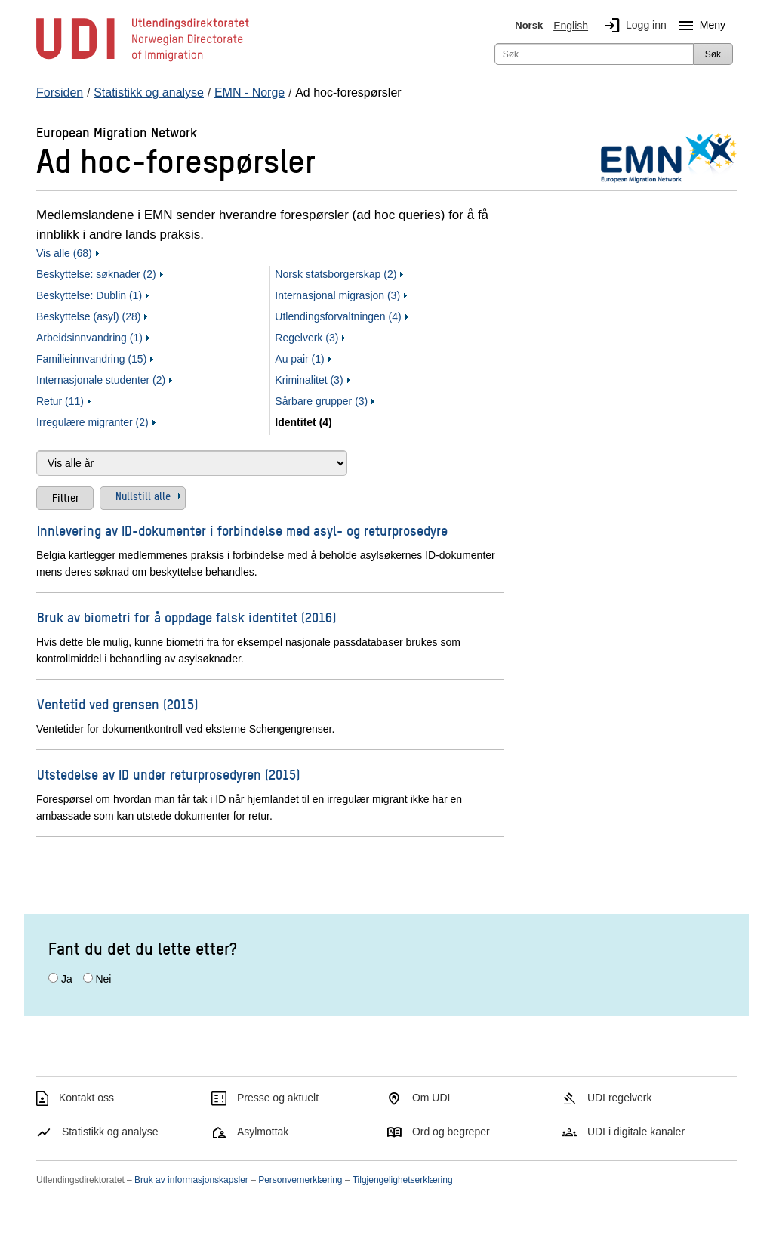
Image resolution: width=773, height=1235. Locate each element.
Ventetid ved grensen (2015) (117, 703)
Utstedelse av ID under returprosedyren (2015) (168, 774)
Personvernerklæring (300, 1180)
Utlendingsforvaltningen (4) (338, 316)
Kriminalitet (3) (309, 380)
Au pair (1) (299, 359)
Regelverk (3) (306, 338)
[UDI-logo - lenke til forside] (142, 60)
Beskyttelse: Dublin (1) (89, 295)
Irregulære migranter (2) (92, 422)
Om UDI (431, 1097)
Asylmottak (262, 1131)
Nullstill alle (143, 495)
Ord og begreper (451, 1131)
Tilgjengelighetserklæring (403, 1180)
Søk (713, 54)
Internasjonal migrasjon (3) (337, 295)
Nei (103, 979)
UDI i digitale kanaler (636, 1131)
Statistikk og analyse (110, 1131)
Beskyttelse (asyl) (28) (88, 316)
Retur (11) (60, 401)
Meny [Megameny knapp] (699, 25)
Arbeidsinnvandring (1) (89, 338)
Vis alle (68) (64, 253)
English (570, 26)
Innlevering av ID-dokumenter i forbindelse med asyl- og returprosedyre (242, 530)
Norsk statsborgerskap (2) (335, 274)
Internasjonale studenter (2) (100, 380)
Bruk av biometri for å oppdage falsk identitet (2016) (186, 616)
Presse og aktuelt (278, 1097)
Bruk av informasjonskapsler (191, 1180)
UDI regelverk (619, 1097)
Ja (66, 979)
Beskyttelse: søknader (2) (96, 274)
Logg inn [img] (633, 25)
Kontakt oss (86, 1097)
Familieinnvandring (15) (91, 359)
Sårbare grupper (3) (321, 401)
